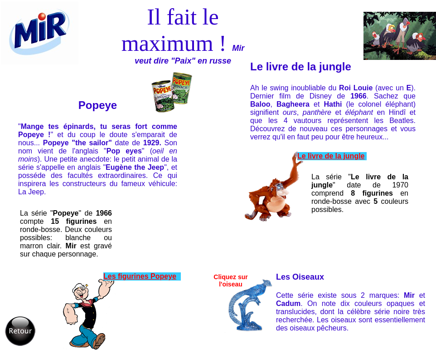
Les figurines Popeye (139, 276)
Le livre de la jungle (331, 156)
